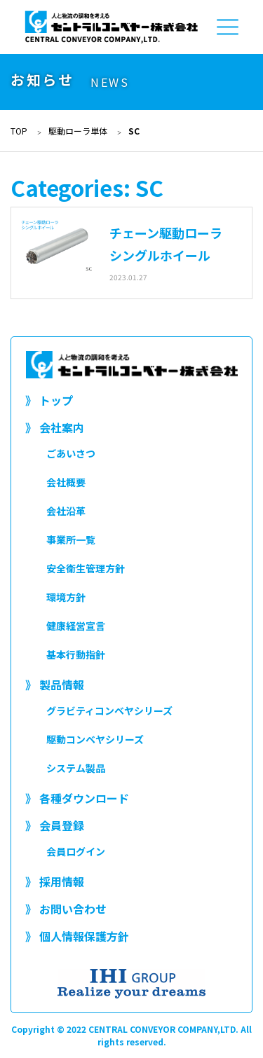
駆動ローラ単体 (77, 131)
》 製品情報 (54, 684)
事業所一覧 (70, 540)
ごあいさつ (70, 453)
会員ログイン (75, 851)
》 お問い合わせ (66, 908)
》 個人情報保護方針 (77, 936)
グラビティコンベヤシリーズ (109, 710)
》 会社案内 (54, 427)
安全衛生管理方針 (85, 568)
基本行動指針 (75, 654)
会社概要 (66, 482)
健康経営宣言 (75, 626)
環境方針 (66, 597)
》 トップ (49, 400)
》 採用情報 (54, 881)
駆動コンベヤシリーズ (95, 739)
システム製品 (75, 768)
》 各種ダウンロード (77, 798)
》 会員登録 (54, 825)
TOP (19, 131)
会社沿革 (66, 511)
